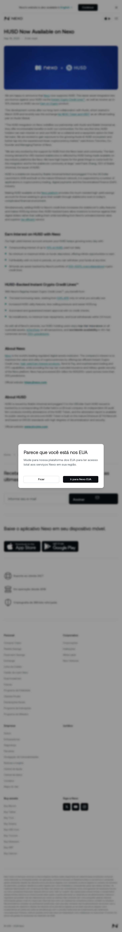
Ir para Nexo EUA (80, 479)
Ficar (41, 479)
